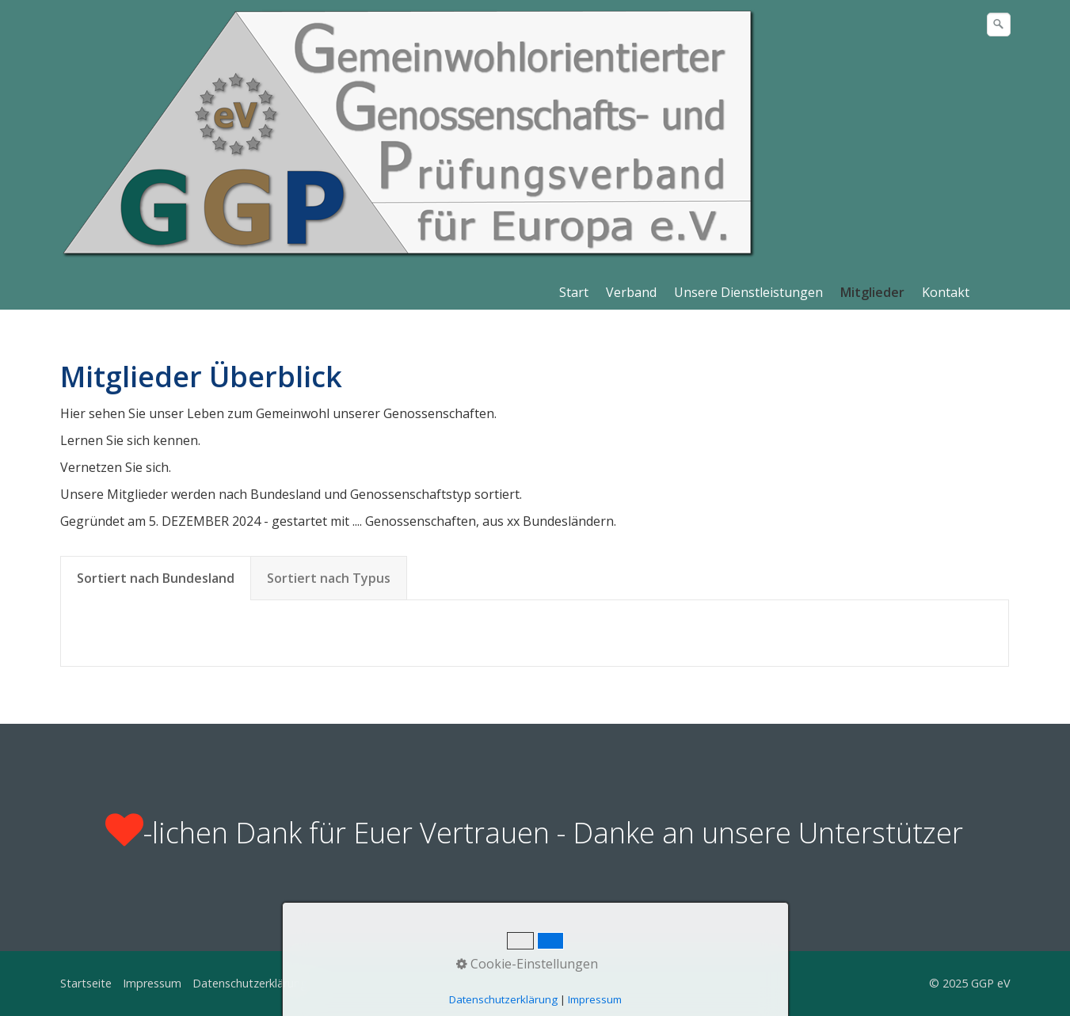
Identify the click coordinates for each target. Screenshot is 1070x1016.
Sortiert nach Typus (328, 578)
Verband (631, 292)
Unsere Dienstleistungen (748, 292)
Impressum (152, 983)
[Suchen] (999, 24)
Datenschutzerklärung (249, 983)
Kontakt (945, 292)
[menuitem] (574, 292)
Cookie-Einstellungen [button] (527, 963)
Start (573, 292)
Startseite (86, 983)
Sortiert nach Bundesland (155, 578)
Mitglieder (872, 292)
